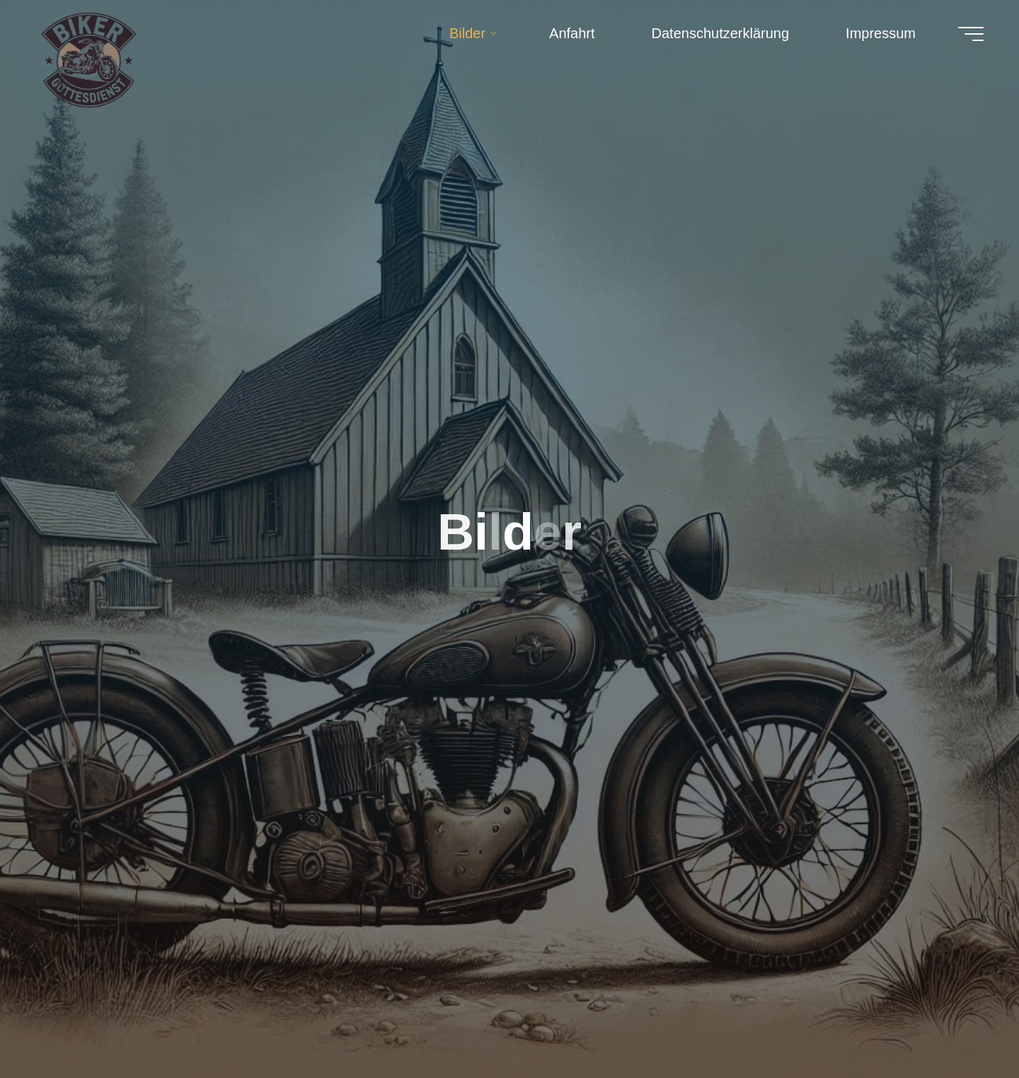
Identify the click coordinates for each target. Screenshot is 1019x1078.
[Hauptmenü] (971, 34)
